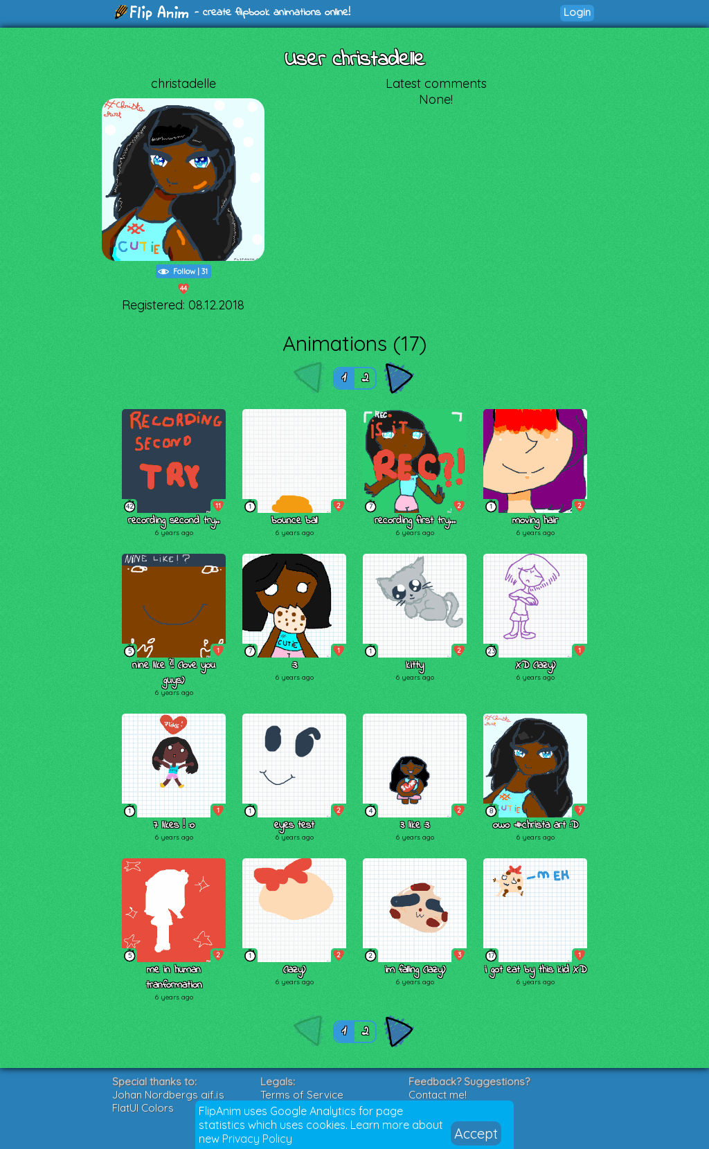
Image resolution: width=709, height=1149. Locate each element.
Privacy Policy (257, 1139)
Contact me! (438, 1094)
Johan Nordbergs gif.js (168, 1094)
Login (577, 12)
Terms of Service (301, 1094)
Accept (476, 1133)
